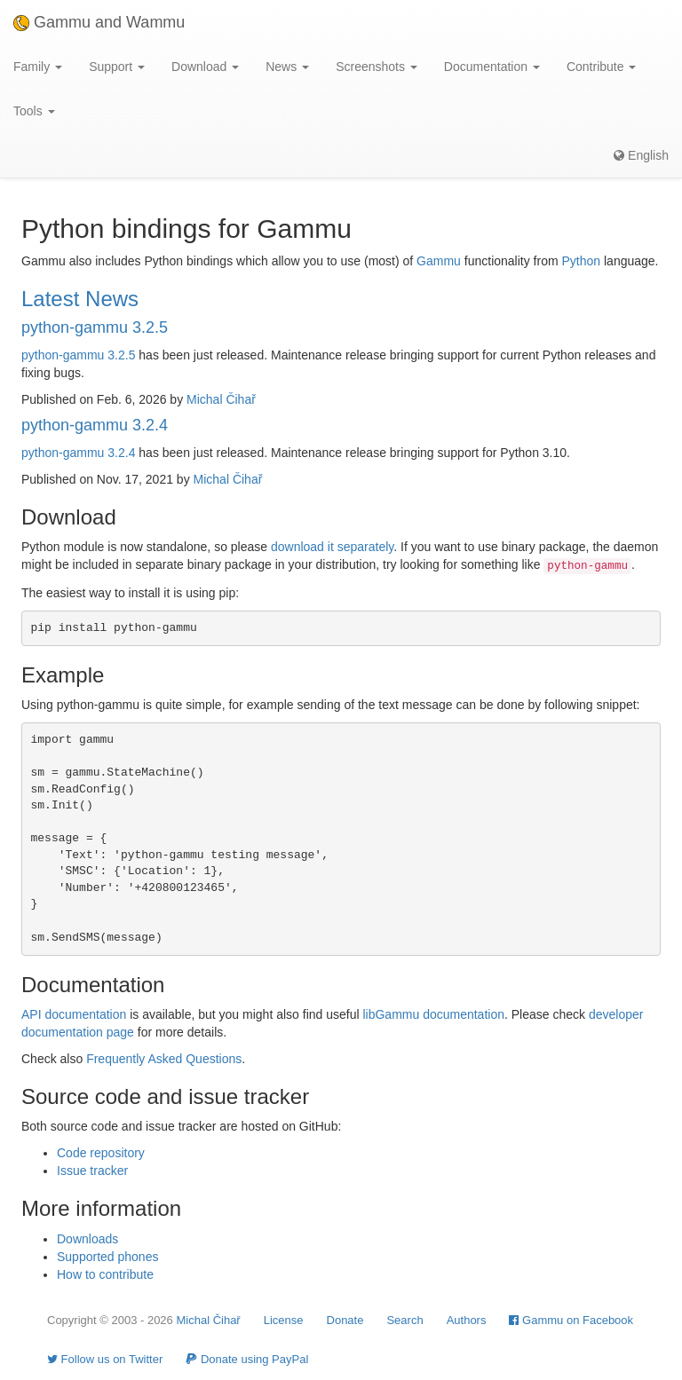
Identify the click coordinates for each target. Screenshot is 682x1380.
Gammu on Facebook (571, 1320)
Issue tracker (92, 1170)
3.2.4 (121, 453)
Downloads (87, 1239)
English (641, 155)
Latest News (80, 299)
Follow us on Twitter (105, 1359)
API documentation (73, 1014)
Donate (345, 1320)
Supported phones (107, 1257)
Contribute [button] (601, 66)
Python (581, 261)
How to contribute (105, 1274)
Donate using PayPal (247, 1359)
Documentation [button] (492, 66)
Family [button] (37, 66)
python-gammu (62, 355)
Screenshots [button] (376, 66)
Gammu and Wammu (99, 22)
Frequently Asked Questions (164, 1059)
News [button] (287, 66)
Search (404, 1320)
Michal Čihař (221, 399)
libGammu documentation (433, 1014)
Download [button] (205, 66)
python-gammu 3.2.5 (94, 327)
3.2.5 (121, 355)
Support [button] (117, 66)
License (284, 1320)
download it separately (332, 547)
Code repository (101, 1153)
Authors (467, 1320)
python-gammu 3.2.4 (94, 425)
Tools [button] (34, 111)
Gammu (438, 261)
